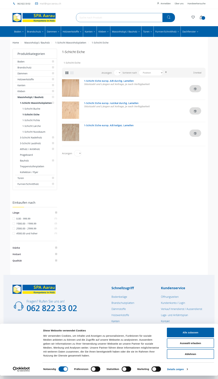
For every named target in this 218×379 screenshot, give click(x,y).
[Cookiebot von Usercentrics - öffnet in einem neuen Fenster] (21, 372)
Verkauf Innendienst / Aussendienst (181, 309)
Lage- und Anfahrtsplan (174, 315)
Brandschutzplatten (122, 303)
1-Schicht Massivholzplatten (70, 42)
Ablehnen (190, 357)
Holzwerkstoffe (120, 315)
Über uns (179, 3)
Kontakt (165, 321)
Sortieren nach (130, 72)
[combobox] (125, 17)
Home (16, 42)
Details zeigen (175, 372)
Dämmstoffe (118, 309)
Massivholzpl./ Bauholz (37, 42)
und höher (36, 233)
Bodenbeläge (119, 297)
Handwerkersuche (196, 3)
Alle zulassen (190, 335)
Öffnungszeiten (170, 297)
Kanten (115, 321)
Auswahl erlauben (190, 346)
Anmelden (166, 3)
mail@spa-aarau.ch (50, 3)
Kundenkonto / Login (173, 303)
